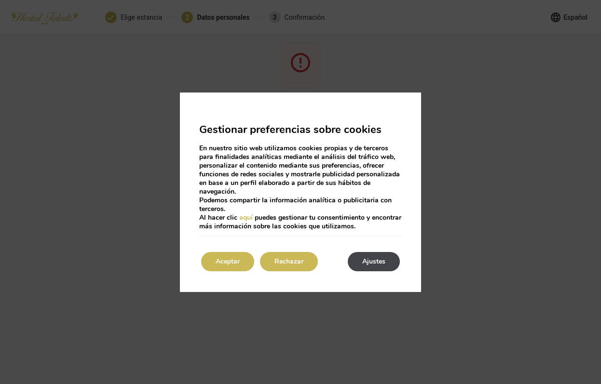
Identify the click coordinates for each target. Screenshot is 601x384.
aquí (246, 217)
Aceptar (228, 261)
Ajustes (373, 261)
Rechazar (288, 261)
